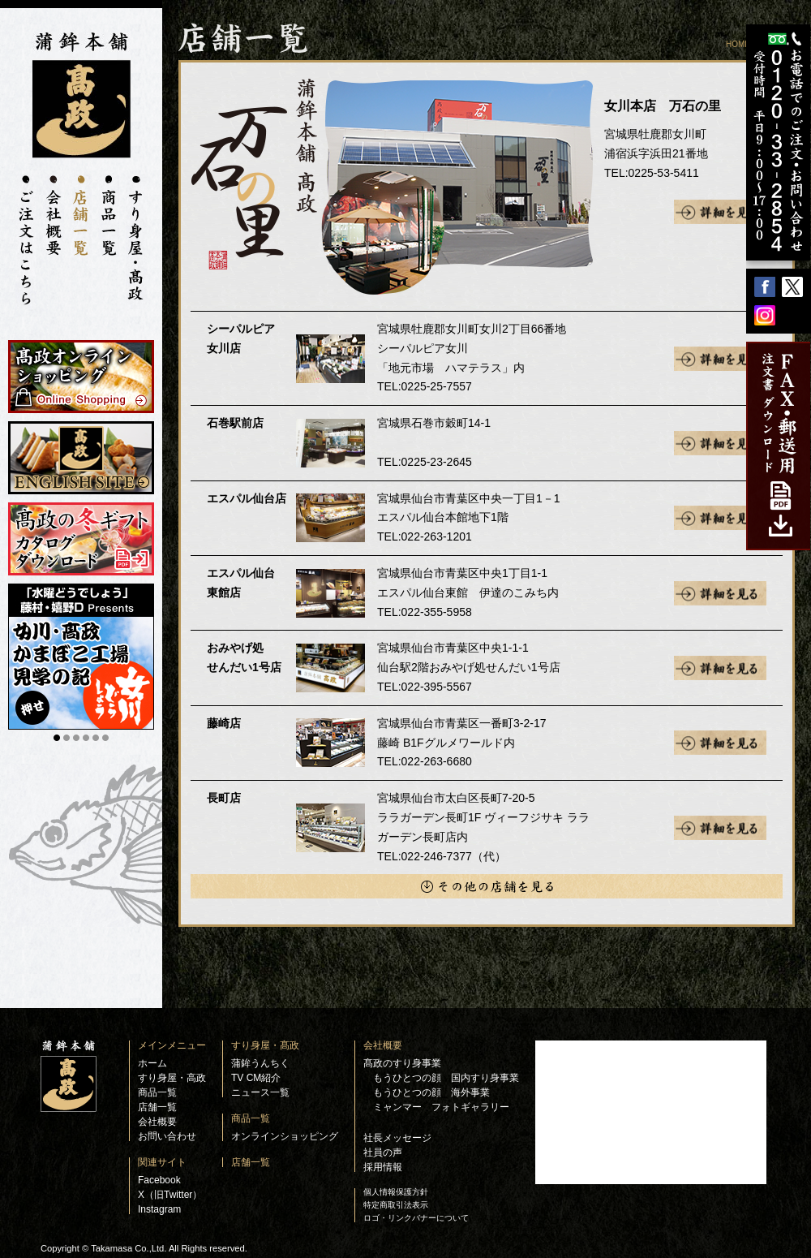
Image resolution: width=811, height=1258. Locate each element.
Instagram (159, 1209)
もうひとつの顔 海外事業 (431, 1092)
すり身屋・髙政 (265, 1045)
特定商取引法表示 (395, 1204)
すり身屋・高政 (172, 1078)
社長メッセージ (397, 1138)
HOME (738, 44)
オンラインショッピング (284, 1136)
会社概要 (157, 1121)
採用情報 (382, 1167)
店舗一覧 (157, 1107)
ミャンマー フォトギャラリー (441, 1107)
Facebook (159, 1180)
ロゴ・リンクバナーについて (416, 1217)
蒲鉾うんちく (260, 1063)
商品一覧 (157, 1092)
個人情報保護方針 (395, 1191)
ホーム (152, 1063)
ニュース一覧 (260, 1092)
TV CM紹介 (256, 1078)
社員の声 (382, 1152)
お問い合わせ (167, 1136)
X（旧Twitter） (170, 1194)
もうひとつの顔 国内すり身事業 (446, 1078)
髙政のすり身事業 (402, 1063)
